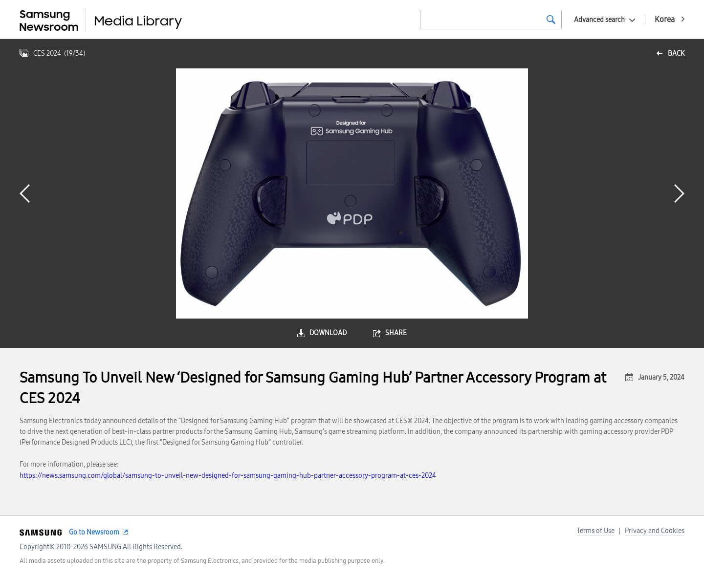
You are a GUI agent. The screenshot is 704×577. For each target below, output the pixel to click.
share (396, 333)
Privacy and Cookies (654, 531)
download (328, 333)
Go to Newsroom (94, 532)
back (676, 53)
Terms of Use (596, 531)
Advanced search (599, 20)
